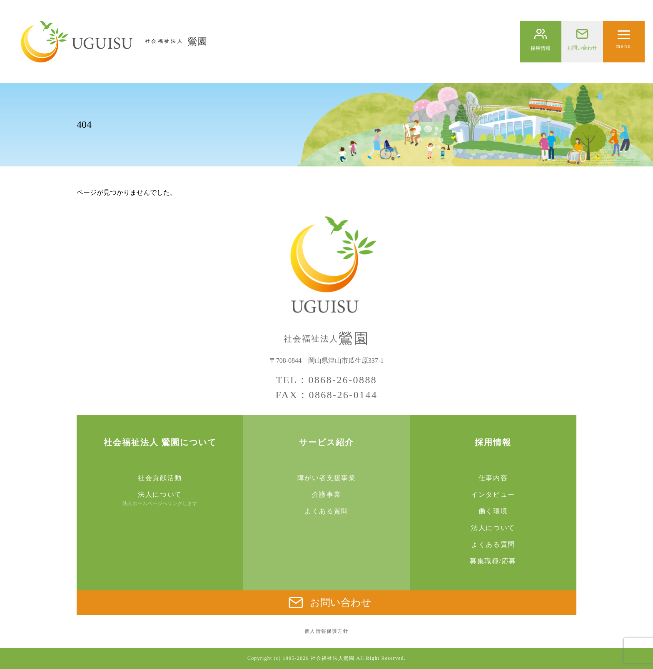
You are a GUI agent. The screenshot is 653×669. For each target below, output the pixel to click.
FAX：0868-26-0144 (327, 394)
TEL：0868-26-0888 (326, 379)
